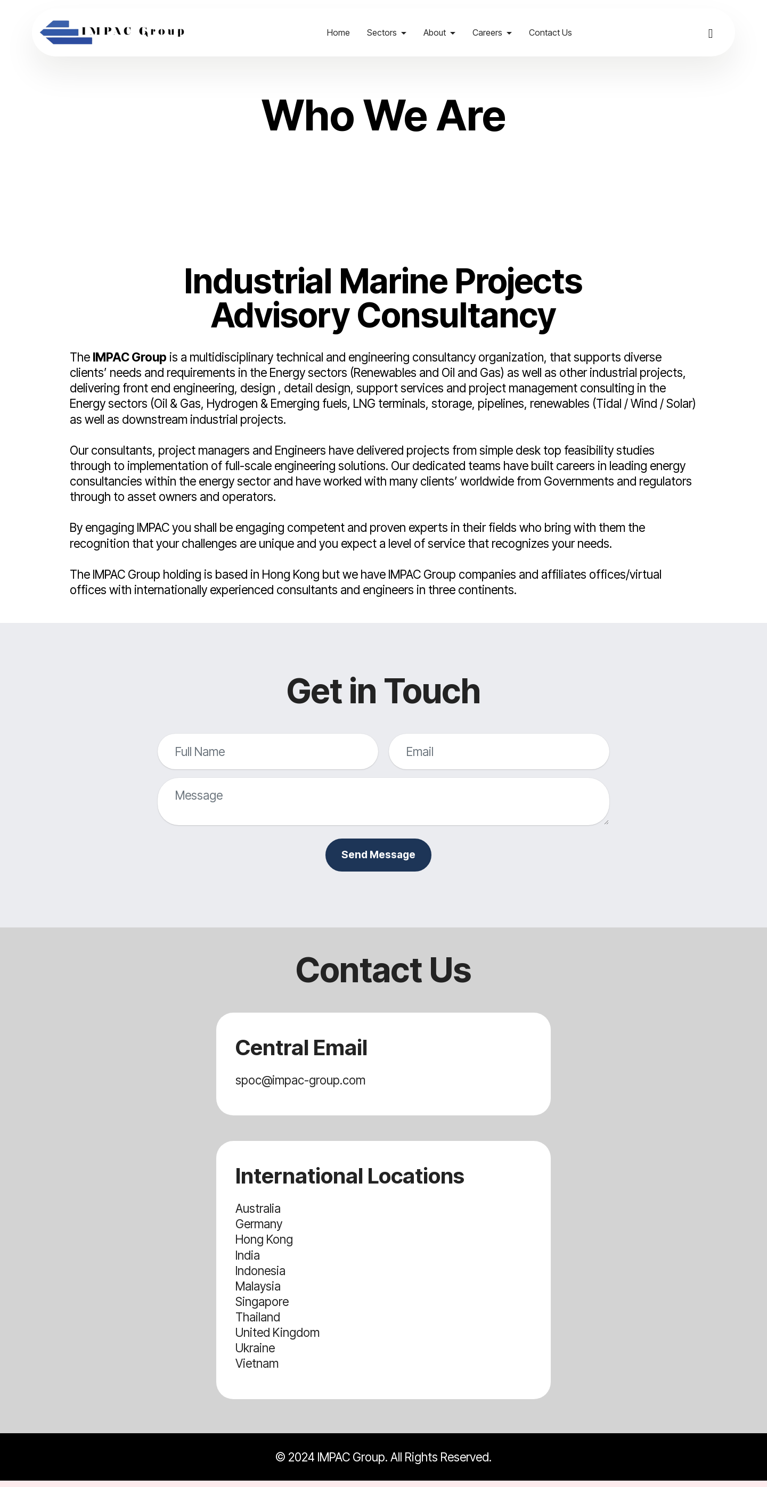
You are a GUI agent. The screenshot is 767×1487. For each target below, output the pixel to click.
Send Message (378, 858)
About (441, 32)
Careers (494, 32)
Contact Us (557, 32)
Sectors (389, 32)
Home (345, 32)
